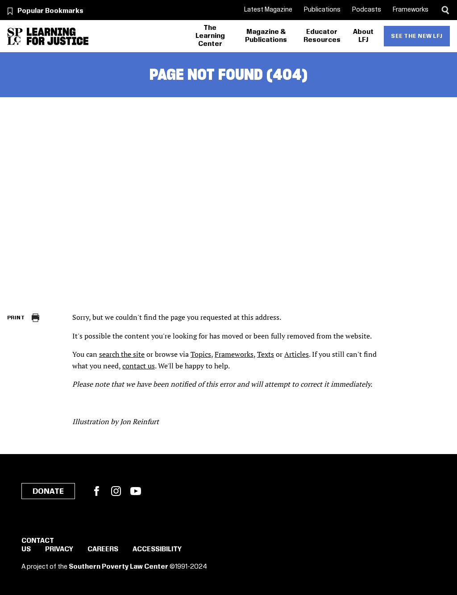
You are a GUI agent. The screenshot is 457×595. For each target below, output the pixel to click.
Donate (48, 491)
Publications (322, 10)
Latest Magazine (268, 10)
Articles (296, 354)
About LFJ (363, 36)
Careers (102, 549)
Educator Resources (322, 36)
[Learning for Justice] (57, 36)
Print (16, 317)
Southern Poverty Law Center (118, 567)
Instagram (116, 491)
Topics (201, 354)
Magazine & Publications (266, 36)
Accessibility (157, 549)
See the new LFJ (417, 36)
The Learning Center (210, 36)
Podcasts (366, 10)
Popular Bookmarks (50, 11)
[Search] (445, 10)
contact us (138, 366)
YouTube (135, 491)
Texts (265, 354)
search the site (122, 354)
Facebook (96, 491)
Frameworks (410, 10)
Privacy (59, 549)
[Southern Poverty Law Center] (15, 36)
